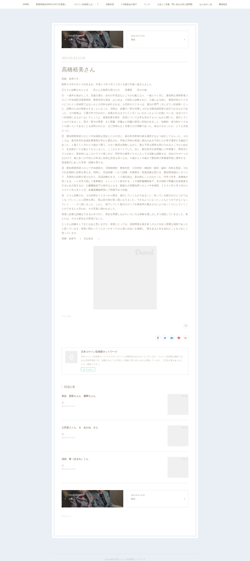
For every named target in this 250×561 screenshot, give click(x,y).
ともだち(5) (66, 316)
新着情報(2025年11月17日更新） (51, 4)
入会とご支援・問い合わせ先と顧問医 (175, 4)
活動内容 (110, 4)
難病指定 (223, 4)
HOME (26, 4)
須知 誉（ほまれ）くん (75, 459)
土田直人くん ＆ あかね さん (80, 427)
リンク (147, 4)
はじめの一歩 (205, 4)
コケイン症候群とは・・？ (86, 4)
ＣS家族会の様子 (129, 4)
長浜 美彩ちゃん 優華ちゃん (79, 396)
